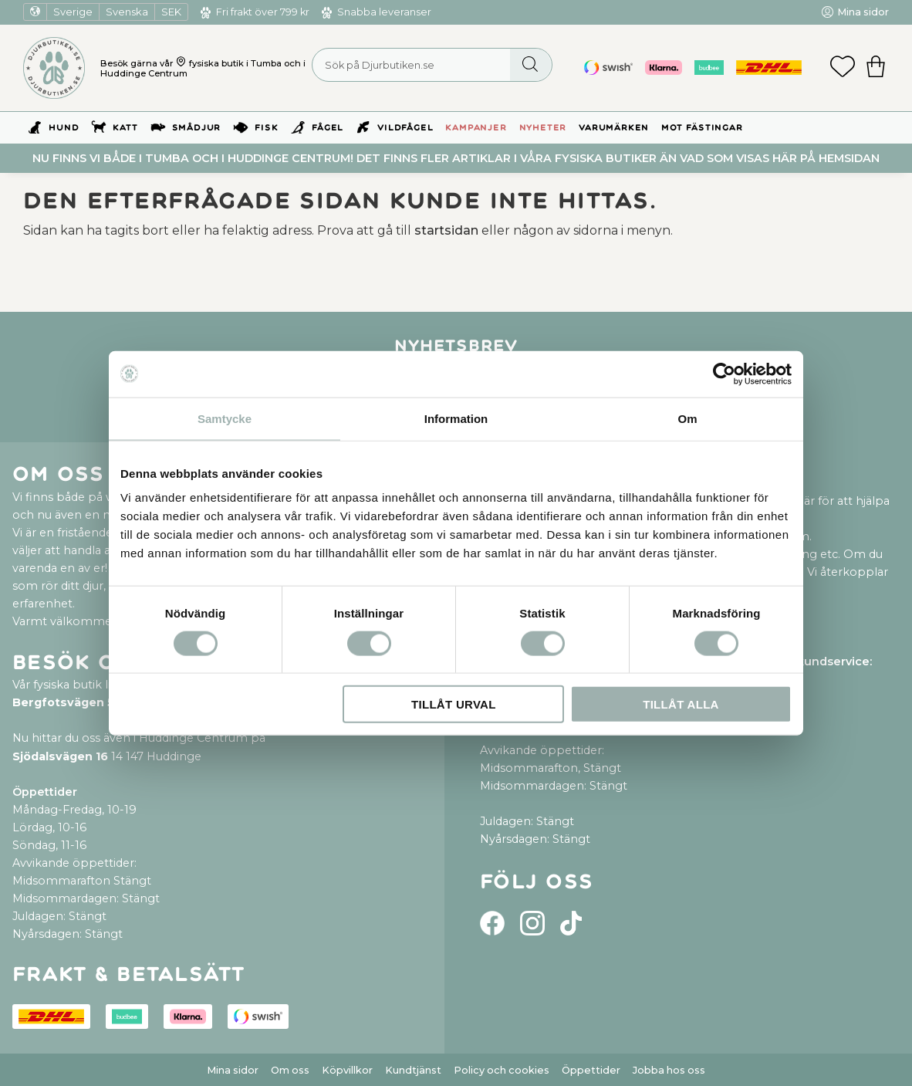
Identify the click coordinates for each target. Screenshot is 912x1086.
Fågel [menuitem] (327, 128)
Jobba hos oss (669, 1070)
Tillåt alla (681, 704)
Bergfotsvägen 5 (63, 702)
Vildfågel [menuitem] (405, 128)
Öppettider (591, 1070)
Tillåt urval (453, 704)
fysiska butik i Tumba (235, 63)
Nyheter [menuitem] (543, 128)
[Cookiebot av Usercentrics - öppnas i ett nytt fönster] (724, 373)
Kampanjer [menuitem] (475, 128)
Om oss (290, 1070)
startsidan (446, 230)
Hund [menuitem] (64, 128)
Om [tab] (687, 418)
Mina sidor (232, 1070)
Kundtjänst (413, 1070)
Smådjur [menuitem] (196, 128)
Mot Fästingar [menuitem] (701, 128)
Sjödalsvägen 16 (60, 756)
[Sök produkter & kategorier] (432, 65)
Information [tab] (456, 418)
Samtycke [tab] (225, 418)
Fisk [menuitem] (266, 128)
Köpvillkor (347, 1070)
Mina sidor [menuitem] (863, 12)
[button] (842, 68)
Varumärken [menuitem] (614, 128)
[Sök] (530, 65)
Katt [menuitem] (125, 128)
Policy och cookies (501, 1070)
